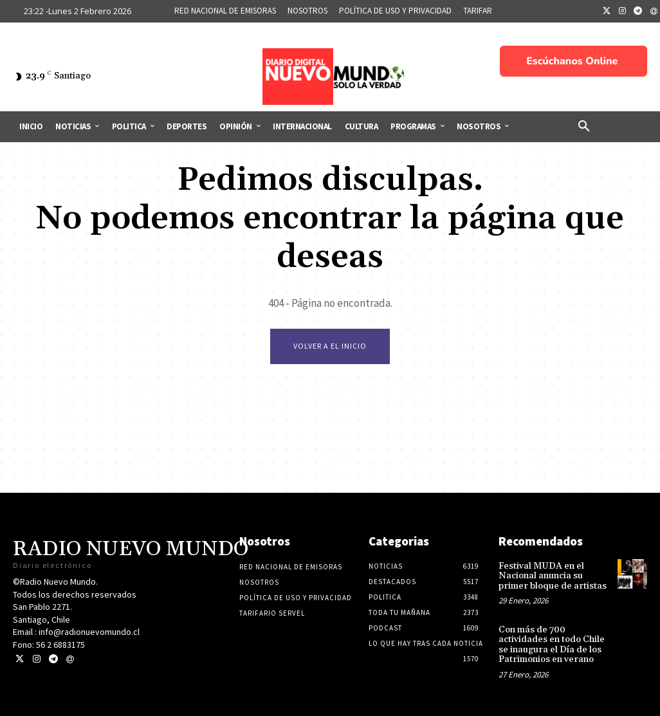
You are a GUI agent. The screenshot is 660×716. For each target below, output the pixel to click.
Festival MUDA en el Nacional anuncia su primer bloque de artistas (553, 576)
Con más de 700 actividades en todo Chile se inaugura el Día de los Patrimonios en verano (552, 644)
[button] (584, 126)
